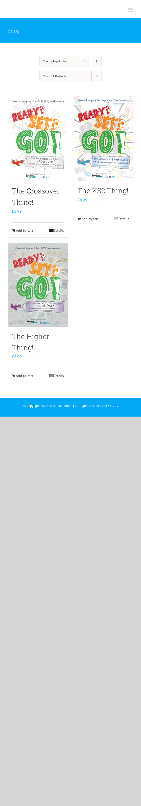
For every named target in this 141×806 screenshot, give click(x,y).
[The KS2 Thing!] (103, 138)
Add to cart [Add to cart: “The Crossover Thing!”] (24, 230)
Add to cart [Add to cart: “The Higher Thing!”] (24, 375)
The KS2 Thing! (102, 190)
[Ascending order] (97, 61)
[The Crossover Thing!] (38, 138)
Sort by (54, 61)
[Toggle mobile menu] (130, 9)
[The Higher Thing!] (38, 285)
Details (58, 230)
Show (54, 76)
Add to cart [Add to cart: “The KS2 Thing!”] (90, 219)
